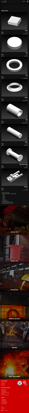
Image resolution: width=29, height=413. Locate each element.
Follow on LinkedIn (4, 410)
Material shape (3, 391)
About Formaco (4, 381)
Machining (3, 393)
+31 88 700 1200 (4, 402)
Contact (2, 397)
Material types (3, 389)
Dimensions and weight (5, 392)
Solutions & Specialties (5, 387)
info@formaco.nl (4, 403)
